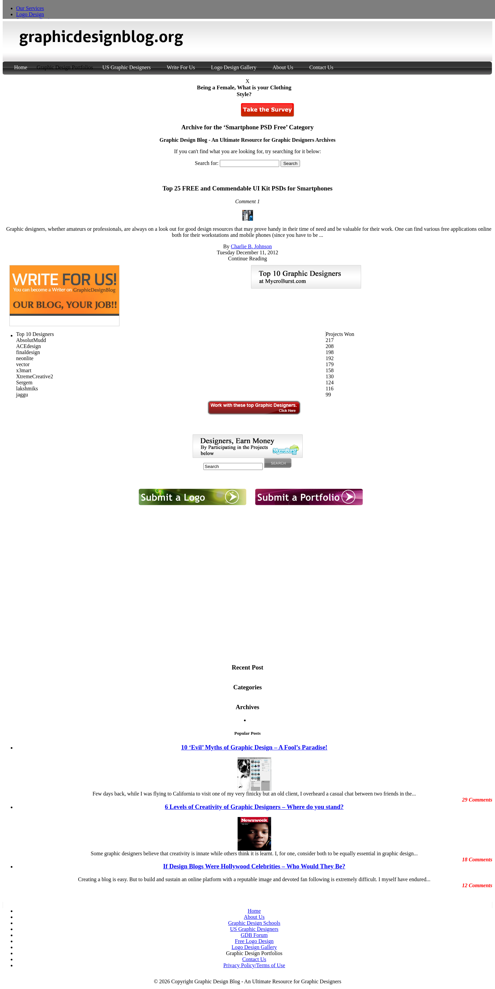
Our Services (30, 8)
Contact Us (321, 67)
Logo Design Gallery (233, 67)
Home (21, 67)
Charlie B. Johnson (251, 246)
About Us (283, 67)
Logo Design (30, 14)
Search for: (207, 163)
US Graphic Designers (126, 67)
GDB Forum (254, 935)
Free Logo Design (254, 941)
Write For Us (181, 67)
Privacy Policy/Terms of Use (254, 965)
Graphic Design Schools (254, 923)
